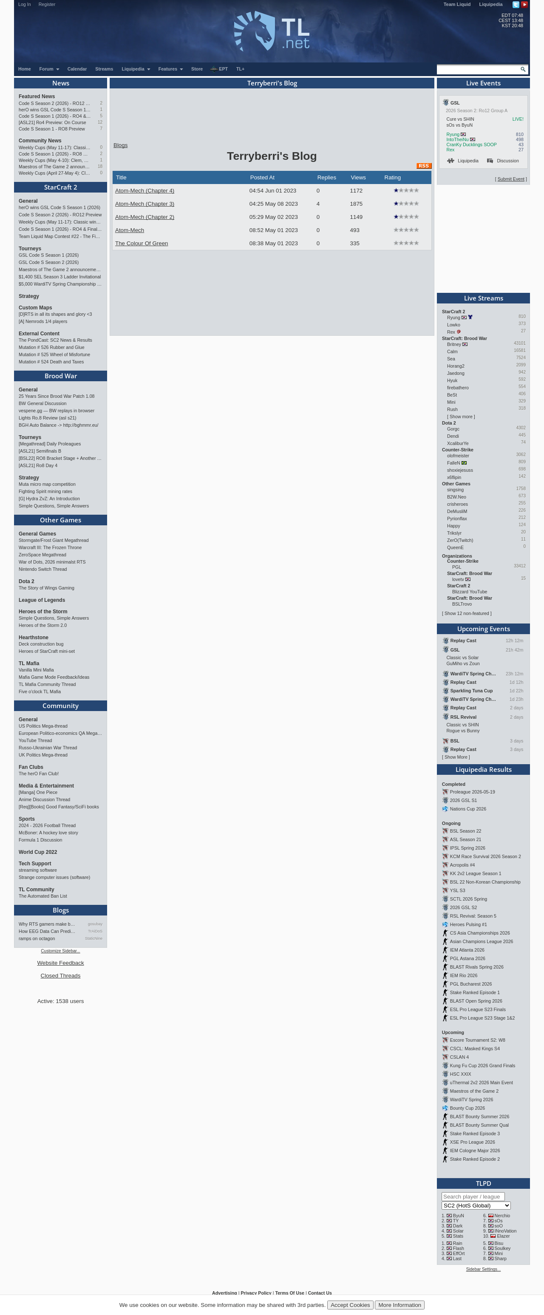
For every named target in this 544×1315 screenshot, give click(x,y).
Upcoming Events (483, 628)
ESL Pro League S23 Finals (478, 1009)
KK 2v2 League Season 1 (476, 873)
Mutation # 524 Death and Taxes (51, 361)
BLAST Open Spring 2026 (476, 1000)
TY (456, 1220)
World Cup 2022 (38, 852)
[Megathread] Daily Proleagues (50, 443)
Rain (457, 1243)
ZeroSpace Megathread (42, 554)
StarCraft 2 (60, 187)
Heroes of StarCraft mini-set (47, 651)
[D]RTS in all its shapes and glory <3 (55, 314)
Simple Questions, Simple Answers (54, 505)
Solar (458, 1230)
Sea (451, 358)
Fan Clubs (31, 767)
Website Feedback (60, 963)
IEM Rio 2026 (464, 975)
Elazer (503, 1235)
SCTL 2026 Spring (468, 898)
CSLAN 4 (459, 1057)
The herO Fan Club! (39, 773)
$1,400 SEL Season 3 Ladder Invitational (60, 276)
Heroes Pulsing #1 (468, 924)
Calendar (77, 68)
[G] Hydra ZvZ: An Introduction (49, 498)
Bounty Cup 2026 (467, 1108)
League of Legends (42, 600)
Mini (451, 402)
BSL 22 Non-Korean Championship (485, 881)
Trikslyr (454, 533)
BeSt (452, 394)
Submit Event (511, 178)
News (60, 83)
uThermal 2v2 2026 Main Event (481, 1082)
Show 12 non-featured (467, 613)
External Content (39, 334)
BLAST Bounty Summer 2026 (480, 1116)
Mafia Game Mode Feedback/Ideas (54, 677)
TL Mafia (29, 663)
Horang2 (456, 365)
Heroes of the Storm (43, 612)
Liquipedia (491, 4)
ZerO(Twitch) (460, 540)
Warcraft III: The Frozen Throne (50, 547)
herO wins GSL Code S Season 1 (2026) (55, 109)
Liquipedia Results (484, 769)
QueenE (455, 547)
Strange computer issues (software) (54, 877)
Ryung (452, 134)
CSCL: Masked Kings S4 (475, 1048)
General (28, 201)
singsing (455, 489)
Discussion (503, 160)
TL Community (36, 890)
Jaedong (456, 373)
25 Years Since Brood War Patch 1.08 (57, 396)
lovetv (458, 579)
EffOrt (459, 1253)
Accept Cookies (350, 1305)
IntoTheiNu (457, 139)
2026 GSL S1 (463, 800)
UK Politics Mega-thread (43, 754)
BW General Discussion (43, 403)
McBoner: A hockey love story (48, 832)
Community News (40, 141)
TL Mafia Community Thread (47, 684)
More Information (399, 1305)
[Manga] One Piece (38, 792)
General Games (37, 534)
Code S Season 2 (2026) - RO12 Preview (55, 103)
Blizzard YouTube (469, 591)
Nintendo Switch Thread (43, 569)
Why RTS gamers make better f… (48, 924)
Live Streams (483, 298)
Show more (461, 416)
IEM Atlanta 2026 (467, 949)
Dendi (453, 436)
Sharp (501, 1258)
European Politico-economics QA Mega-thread (60, 733)
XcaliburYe (458, 443)
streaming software (38, 870)
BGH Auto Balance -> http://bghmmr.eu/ (58, 425)
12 (100, 122)
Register (47, 4)
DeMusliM (457, 511)
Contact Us (320, 1292)
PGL (456, 567)
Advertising (224, 1292)
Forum (50, 68)
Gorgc (453, 428)
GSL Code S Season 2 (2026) (49, 262)
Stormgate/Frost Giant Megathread (54, 540)
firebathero (458, 387)
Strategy (29, 296)
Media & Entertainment (46, 786)
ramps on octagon (37, 938)
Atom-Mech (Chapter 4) (144, 190)
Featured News (37, 96)
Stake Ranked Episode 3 (475, 1133)
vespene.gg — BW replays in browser (56, 410)
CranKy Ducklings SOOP (471, 144)
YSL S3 (457, 890)
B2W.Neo (456, 496)
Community (60, 705)
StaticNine (93, 938)
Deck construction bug (41, 643)
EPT (219, 69)
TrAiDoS (95, 931)
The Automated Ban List (43, 895)
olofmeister (458, 455)
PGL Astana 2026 (467, 958)
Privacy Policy (256, 1292)
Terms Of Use (289, 1292)
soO (499, 1225)
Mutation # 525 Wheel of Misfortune (54, 354)
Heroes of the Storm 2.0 (43, 625)
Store (197, 68)
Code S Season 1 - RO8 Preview (52, 128)
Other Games (60, 520)
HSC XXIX (460, 1074)
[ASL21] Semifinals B (40, 450)
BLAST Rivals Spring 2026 (477, 966)
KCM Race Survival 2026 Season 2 (485, 856)
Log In (24, 4)
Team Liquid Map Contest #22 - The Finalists (60, 236)
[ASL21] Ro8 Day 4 (38, 465)
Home (24, 68)
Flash (458, 1248)
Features (171, 68)
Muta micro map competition (47, 484)
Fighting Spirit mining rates (45, 491)
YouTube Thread (35, 740)
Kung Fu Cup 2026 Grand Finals (482, 1065)
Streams (104, 68)
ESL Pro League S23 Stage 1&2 (482, 1017)
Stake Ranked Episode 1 (475, 992)
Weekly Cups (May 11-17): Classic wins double (55, 147)
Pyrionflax (457, 518)
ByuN (458, 1215)
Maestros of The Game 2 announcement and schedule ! (55, 166)
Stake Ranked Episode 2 (475, 1159)
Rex (450, 149)
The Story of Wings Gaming (46, 587)
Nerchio (502, 1215)
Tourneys (30, 249)
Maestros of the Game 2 (474, 1091)
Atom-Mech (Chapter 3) (144, 204)
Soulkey (503, 1248)
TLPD (483, 1183)
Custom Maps (35, 308)
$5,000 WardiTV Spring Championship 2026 (60, 283)
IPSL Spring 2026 (467, 847)
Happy (453, 525)
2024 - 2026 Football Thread (47, 825)
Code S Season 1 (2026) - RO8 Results (55, 153)
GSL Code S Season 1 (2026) (49, 255)
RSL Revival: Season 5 (473, 915)
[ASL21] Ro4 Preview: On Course (52, 122)
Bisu (499, 1243)
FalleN (453, 462)
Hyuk (452, 380)
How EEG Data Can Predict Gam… (48, 931)
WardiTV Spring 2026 (471, 1099)
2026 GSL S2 (463, 907)
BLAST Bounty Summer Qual (479, 1125)
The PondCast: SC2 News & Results (55, 340)
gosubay (95, 924)
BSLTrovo (462, 603)
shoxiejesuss (460, 470)
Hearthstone (33, 637)
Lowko (453, 324)
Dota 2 (26, 581)
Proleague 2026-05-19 (472, 791)
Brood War (61, 375)
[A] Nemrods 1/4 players (43, 321)
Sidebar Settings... (483, 1269)
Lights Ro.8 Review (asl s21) (47, 417)
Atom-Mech (129, 230)
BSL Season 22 (466, 830)
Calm (452, 351)
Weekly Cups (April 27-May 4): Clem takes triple (55, 173)
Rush (452, 409)
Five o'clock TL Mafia (40, 691)
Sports (27, 819)
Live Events (483, 83)
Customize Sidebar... (60, 951)
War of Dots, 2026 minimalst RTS (52, 561)
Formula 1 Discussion (40, 839)
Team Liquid (457, 4)
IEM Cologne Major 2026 (475, 1150)
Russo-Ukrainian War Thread (48, 747)
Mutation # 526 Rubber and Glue (52, 347)
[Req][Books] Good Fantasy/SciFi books (59, 806)
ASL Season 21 (466, 839)
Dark (458, 1225)
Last (457, 1258)
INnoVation (506, 1230)
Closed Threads (61, 975)
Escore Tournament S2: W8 (477, 1040)
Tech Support (35, 864)
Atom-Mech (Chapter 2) (144, 217)
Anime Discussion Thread (44, 799)
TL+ (240, 68)
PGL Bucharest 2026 (471, 983)
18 (100, 166)
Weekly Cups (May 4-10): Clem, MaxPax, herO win (55, 160)
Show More (456, 757)
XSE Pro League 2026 (472, 1142)
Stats (458, 1235)
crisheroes (457, 504)
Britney (454, 344)
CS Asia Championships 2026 (480, 932)
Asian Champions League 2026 (481, 941)
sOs (499, 1220)
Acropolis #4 (462, 864)
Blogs (61, 910)
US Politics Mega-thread (43, 725)
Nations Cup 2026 (468, 808)
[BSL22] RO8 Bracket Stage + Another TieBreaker (60, 458)
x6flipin (454, 477)
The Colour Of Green (141, 243)
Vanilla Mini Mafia (36, 669)
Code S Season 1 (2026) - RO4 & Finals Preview (55, 116)
